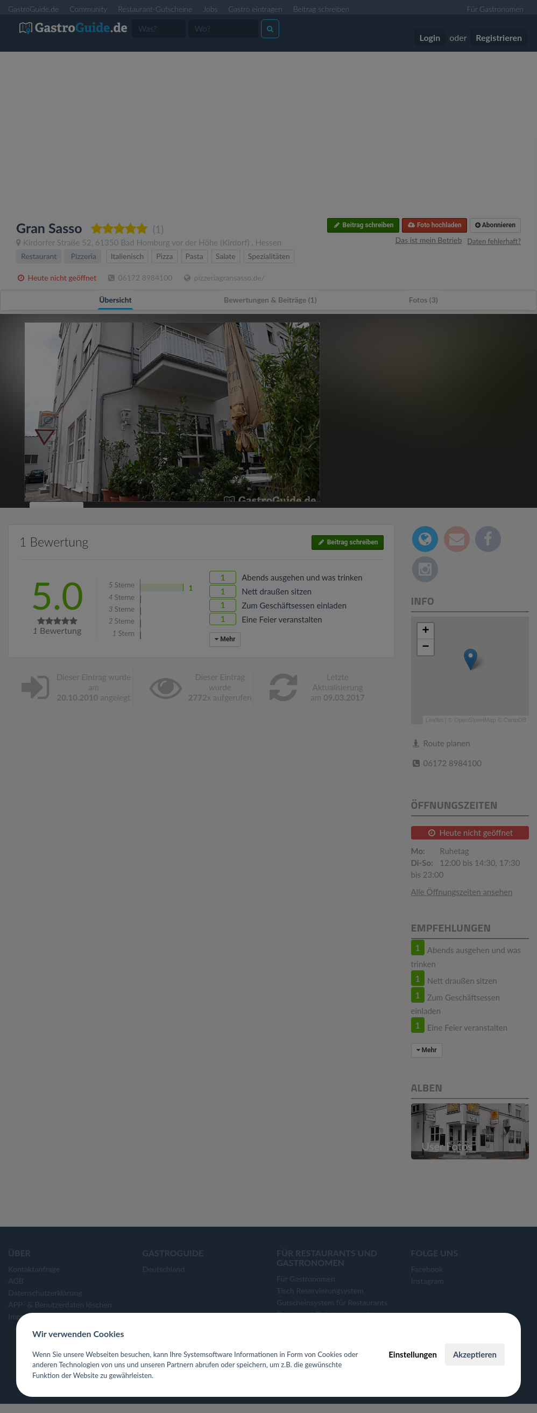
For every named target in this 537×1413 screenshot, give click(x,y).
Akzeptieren (475, 1354)
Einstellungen (412, 1354)
